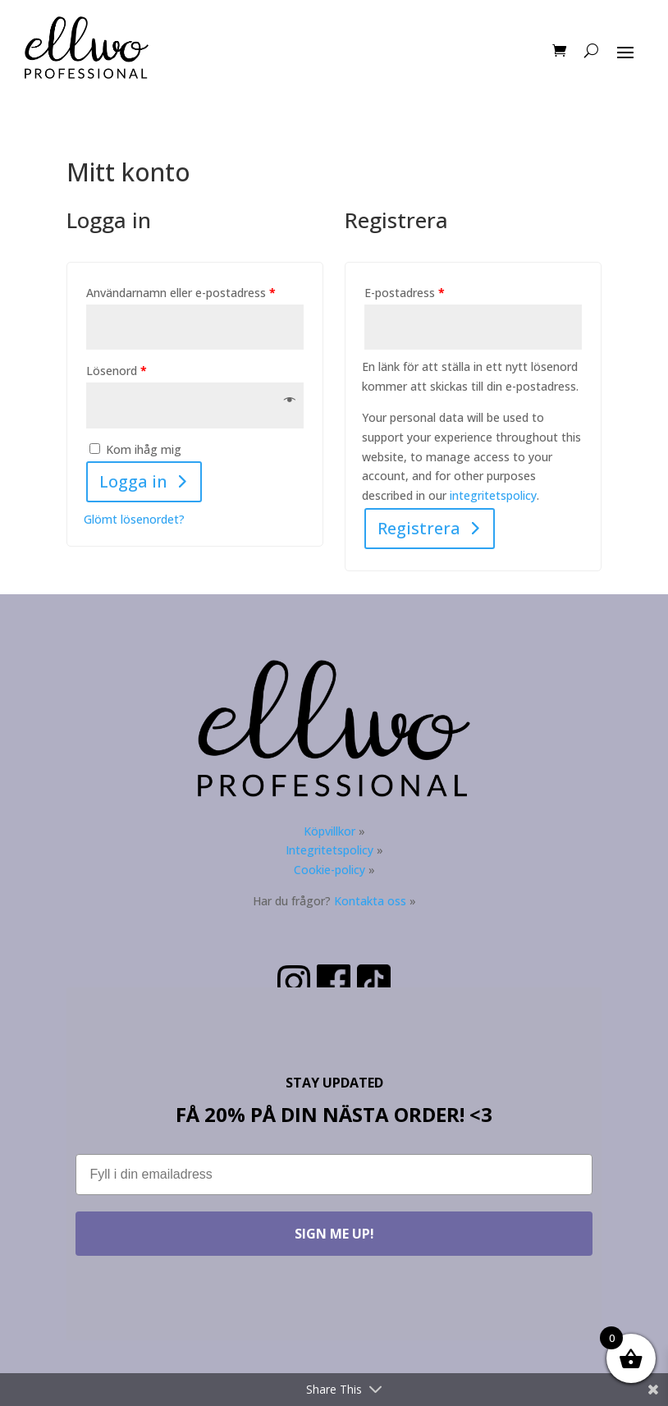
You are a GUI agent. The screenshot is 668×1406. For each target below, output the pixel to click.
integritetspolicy (493, 495)
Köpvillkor (329, 831)
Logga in (133, 481)
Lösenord (116, 370)
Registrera (418, 528)
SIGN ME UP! (334, 1234)
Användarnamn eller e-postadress (181, 292)
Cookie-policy (329, 869)
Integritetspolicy (329, 850)
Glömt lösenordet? (134, 519)
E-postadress (404, 292)
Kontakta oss (370, 901)
